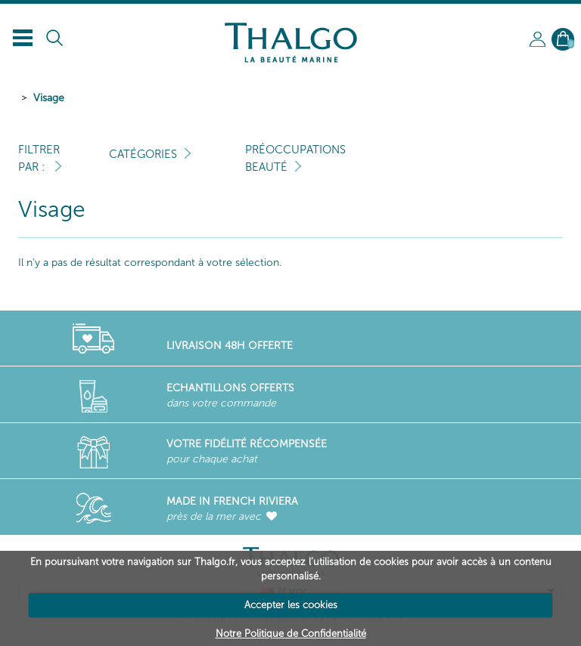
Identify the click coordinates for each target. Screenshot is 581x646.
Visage (48, 97)
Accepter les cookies (290, 604)
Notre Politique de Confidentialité (291, 633)
